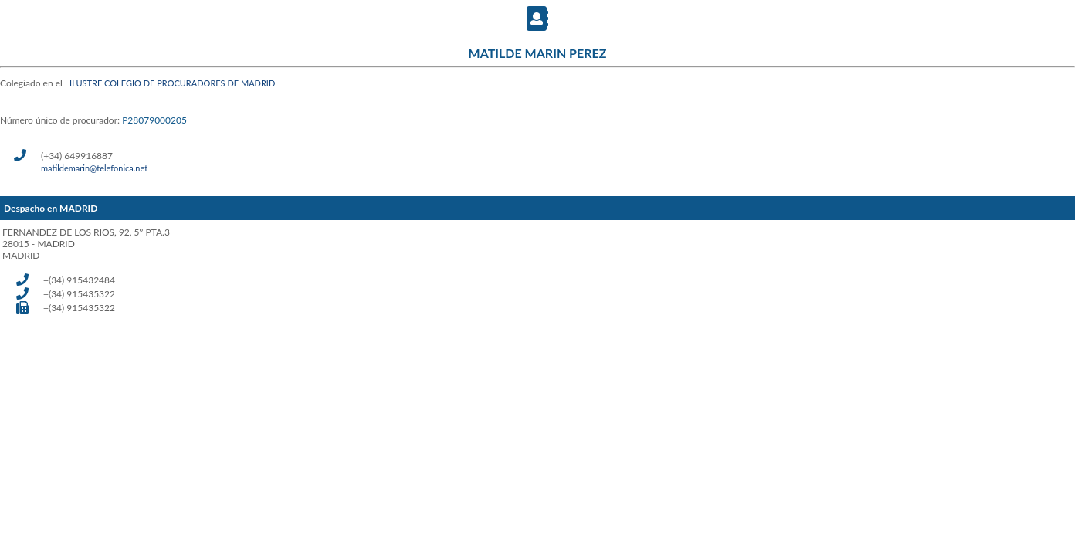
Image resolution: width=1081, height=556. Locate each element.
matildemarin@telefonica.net (94, 168)
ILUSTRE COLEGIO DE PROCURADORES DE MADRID (172, 83)
